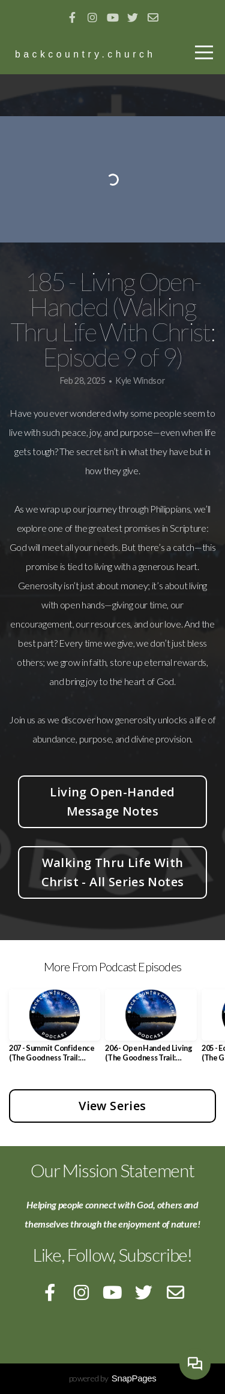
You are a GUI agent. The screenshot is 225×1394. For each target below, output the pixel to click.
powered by (113, 1378)
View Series (112, 1106)
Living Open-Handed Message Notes (112, 801)
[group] (54, 1030)
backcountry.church (85, 54)
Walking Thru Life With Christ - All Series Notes (112, 872)
